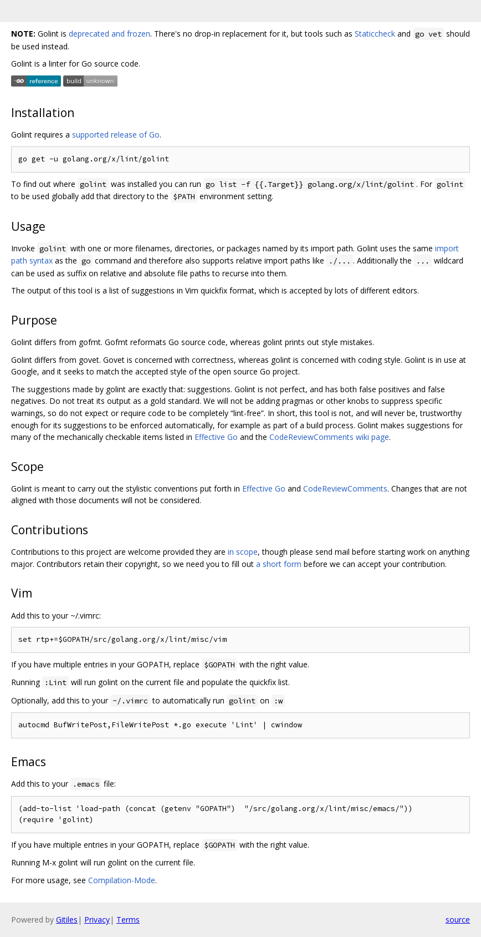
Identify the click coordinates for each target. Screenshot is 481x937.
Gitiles (67, 919)
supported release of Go (116, 134)
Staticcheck (375, 33)
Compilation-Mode (121, 880)
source (458, 919)
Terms (128, 919)
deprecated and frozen (109, 33)
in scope (243, 551)
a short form (278, 564)
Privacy (97, 919)
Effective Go (216, 437)
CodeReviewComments (345, 488)
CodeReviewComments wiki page (329, 437)
